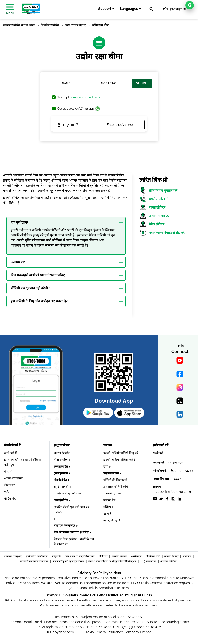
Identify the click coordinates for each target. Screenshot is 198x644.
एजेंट (6, 491)
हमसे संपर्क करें (153, 199)
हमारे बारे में (10, 453)
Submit (142, 83)
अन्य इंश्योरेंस (61, 500)
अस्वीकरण (136, 556)
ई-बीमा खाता (150, 561)
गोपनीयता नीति (153, 556)
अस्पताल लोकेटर (154, 216)
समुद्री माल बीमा (62, 486)
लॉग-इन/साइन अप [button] (175, 9)
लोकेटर (107, 507)
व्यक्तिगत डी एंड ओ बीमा (67, 493)
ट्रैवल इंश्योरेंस (61, 473)
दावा (106, 466)
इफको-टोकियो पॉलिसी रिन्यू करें (120, 453)
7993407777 (175, 462)
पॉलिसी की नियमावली (115, 480)
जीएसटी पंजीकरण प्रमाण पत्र (34, 561)
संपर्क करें (158, 453)
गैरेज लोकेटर (151, 224)
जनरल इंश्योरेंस (62, 453)
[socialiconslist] (155, 498)
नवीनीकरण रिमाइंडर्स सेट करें (162, 232)
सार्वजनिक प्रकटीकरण (37, 556)
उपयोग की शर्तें (171, 556)
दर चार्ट (107, 513)
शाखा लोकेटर (152, 207)
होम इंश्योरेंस (60, 480)
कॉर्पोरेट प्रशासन (120, 556)
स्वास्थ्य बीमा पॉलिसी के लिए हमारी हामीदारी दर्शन (112, 561)
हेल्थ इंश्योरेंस (61, 466)
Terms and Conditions (85, 97)
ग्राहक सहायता (111, 473)
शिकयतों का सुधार (13, 556)
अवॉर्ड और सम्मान (13, 478)
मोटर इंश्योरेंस (61, 459)
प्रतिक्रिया (103, 556)
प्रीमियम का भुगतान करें (158, 190)
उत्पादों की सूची (111, 520)
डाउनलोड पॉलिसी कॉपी (116, 486)
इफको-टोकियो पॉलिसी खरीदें (119, 459)
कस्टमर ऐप (109, 500)
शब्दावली (56, 556)
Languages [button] (129, 9)
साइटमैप (187, 556)
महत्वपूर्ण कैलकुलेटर (65, 525)
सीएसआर (9, 485)
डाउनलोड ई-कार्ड (112, 493)
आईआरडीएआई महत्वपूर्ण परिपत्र (69, 561)
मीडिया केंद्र (10, 498)
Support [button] (104, 9)
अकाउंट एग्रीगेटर (168, 561)
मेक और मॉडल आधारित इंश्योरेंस (71, 532)
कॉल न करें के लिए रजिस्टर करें (80, 556)
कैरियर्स (8, 471)
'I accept (78, 97)
